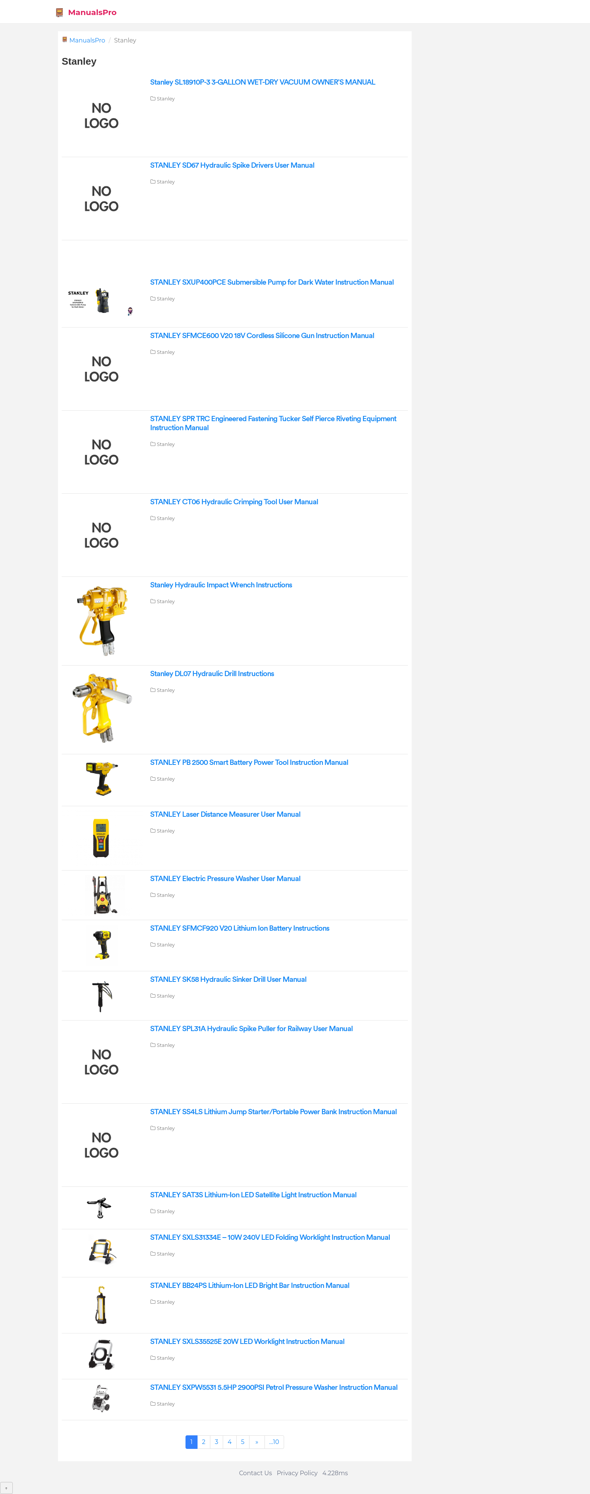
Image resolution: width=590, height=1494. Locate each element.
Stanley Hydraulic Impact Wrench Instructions (221, 585)
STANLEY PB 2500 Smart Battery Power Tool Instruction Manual (249, 762)
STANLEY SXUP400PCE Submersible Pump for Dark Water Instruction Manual (272, 282)
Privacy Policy (297, 1473)
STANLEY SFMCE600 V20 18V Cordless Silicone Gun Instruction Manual (262, 336)
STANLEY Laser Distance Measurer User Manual (225, 814)
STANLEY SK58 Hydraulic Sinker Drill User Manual (228, 979)
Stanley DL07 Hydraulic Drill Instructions (212, 674)
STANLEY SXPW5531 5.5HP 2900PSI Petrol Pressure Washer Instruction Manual (273, 1387)
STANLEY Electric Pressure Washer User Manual (225, 879)
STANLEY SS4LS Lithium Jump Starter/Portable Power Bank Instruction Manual (273, 1112)
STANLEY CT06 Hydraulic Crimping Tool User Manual (234, 502)
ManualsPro (86, 13)
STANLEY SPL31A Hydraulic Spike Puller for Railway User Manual (251, 1029)
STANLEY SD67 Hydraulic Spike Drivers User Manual (232, 165)
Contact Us (255, 1473)
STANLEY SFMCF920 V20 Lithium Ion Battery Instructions (239, 928)
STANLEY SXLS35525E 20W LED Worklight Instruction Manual (247, 1341)
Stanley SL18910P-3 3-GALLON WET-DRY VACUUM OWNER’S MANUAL (262, 82)
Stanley (166, 99)
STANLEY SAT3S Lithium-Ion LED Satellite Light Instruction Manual (253, 1195)
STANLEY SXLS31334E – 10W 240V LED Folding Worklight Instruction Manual (270, 1237)
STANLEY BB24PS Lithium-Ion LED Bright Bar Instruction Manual (249, 1285)
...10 (274, 1441)
